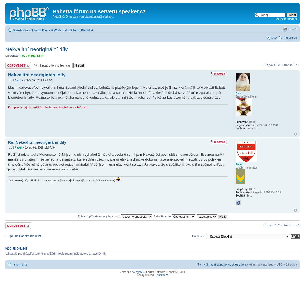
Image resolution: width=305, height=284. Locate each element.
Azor (18, 80)
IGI (24, 55)
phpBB (140, 272)
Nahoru (295, 134)
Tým (200, 264)
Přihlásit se (290, 37)
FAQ (274, 37)
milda (31, 55)
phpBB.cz (162, 275)
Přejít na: (198, 236)
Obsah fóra (20, 30)
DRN (40, 55)
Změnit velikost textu (293, 29)
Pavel (18, 147)
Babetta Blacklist (81, 30)
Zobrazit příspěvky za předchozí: (115, 216)
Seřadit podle (174, 216)
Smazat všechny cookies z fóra (226, 264)
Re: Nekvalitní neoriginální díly (37, 142)
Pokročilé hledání (286, 19)
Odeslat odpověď (18, 65)
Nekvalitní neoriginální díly (36, 49)
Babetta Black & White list (49, 30)
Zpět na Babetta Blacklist (25, 236)
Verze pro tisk (285, 29)
